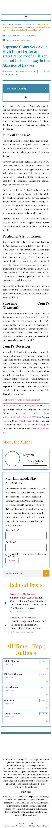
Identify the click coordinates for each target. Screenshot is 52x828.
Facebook (27, 417)
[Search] (46, 573)
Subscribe (12, 560)
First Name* (10, 542)
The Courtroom (15, 24)
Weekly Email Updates (30, 420)
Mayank (15, 611)
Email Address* (12, 530)
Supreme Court (29, 24)
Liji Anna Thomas (13, 674)
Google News (40, 413)
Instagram (7, 417)
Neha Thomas (11, 687)
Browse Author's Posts (35, 462)
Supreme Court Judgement (19, 40)
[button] (26, 17)
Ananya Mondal (12, 713)
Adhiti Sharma (11, 661)
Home (5, 24)
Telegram (31, 405)
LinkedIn (17, 417)
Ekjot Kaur (9, 700)
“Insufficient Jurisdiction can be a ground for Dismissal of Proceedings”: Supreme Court (28, 625)
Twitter (37, 417)
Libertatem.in (9, 405)
